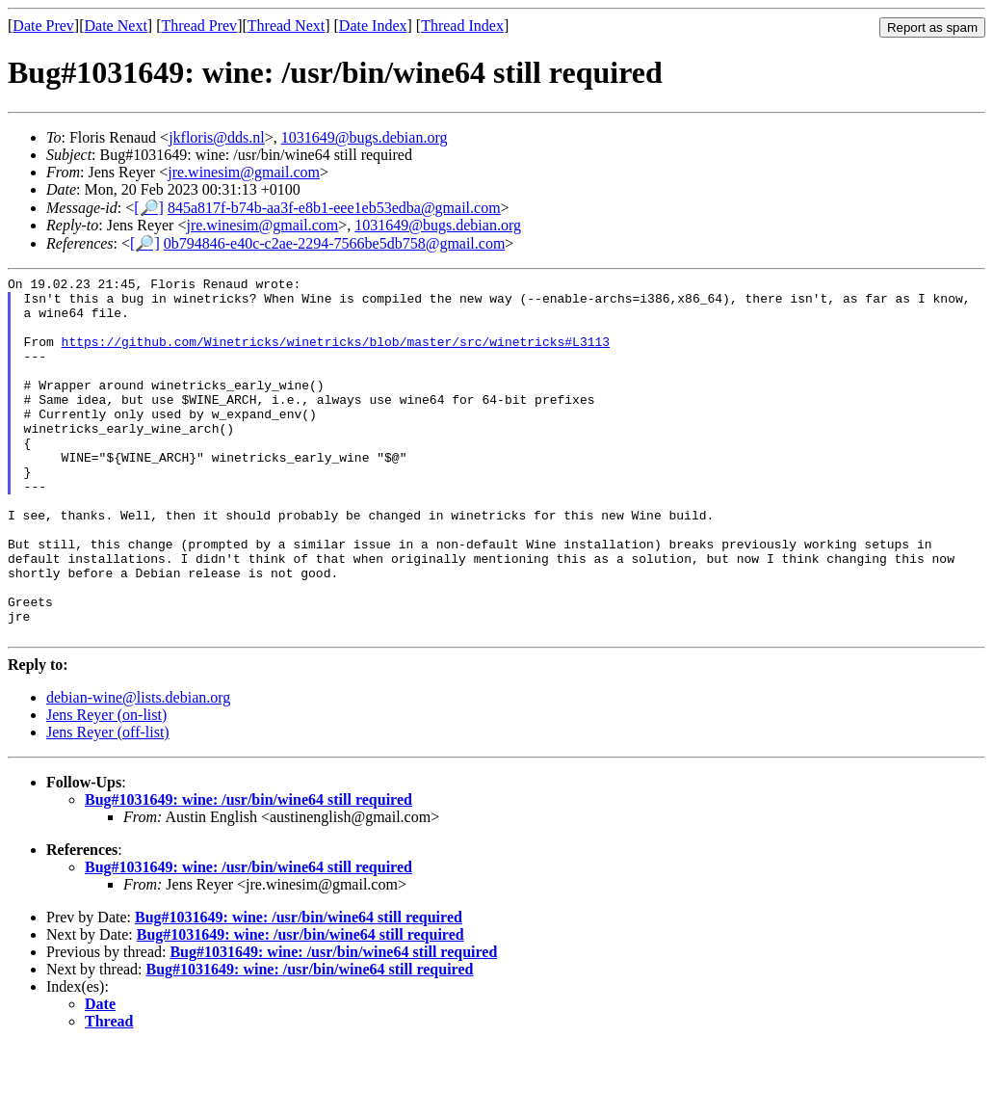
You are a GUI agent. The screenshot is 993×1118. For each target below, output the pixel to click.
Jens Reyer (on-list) (106, 787)
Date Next (116, 25)
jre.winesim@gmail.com (244, 172)
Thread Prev (199, 25)
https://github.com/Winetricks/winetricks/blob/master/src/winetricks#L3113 (336, 355)
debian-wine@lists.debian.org (138, 769)
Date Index (373, 25)
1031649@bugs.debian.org (364, 137)
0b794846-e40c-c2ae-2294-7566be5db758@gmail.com (335, 243)
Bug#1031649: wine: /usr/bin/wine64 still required (248, 872)
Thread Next (286, 25)
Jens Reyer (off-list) (108, 804)
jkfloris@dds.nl (217, 137)
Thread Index (462, 25)
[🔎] (149, 208)
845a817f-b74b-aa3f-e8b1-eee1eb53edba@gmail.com (334, 208)
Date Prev (43, 25)
